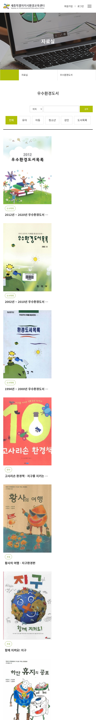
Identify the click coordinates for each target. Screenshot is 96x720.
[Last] (62, 625)
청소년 (52, 119)
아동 (37, 119)
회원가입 (68, 6)
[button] (81, 650)
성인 (66, 119)
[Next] (55, 625)
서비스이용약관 (30, 715)
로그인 (80, 6)
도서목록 (82, 119)
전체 (11, 119)
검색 (86, 108)
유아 (24, 119)
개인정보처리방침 (11, 715)
